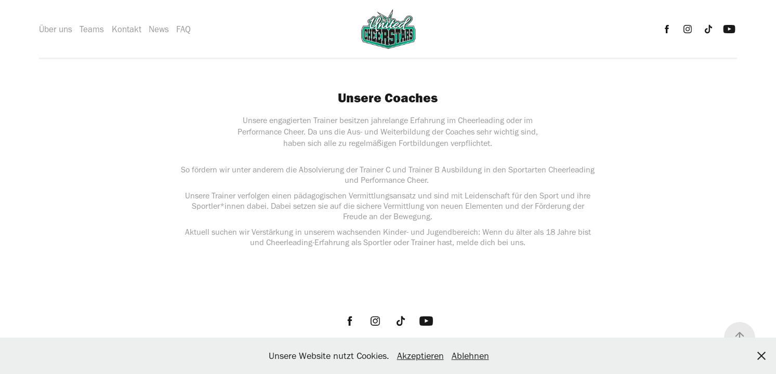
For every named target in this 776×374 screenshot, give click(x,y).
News (159, 29)
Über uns (55, 29)
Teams (92, 29)
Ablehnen (470, 356)
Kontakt (126, 29)
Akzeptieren (420, 356)
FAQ (183, 29)
